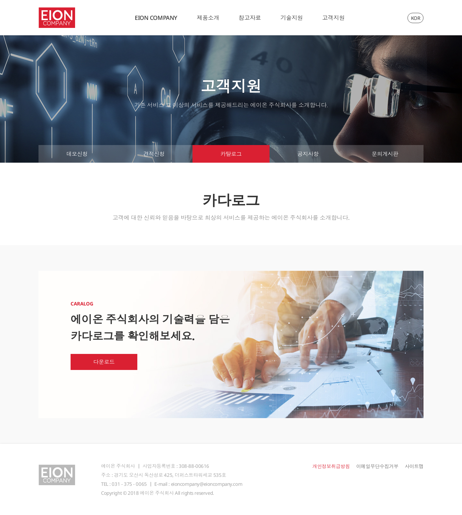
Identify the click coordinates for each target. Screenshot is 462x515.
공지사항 (308, 154)
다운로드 (104, 361)
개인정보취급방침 (331, 466)
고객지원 (333, 17)
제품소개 (208, 17)
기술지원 (291, 17)
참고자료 (249, 17)
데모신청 (77, 154)
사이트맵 (414, 466)
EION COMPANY (156, 17)
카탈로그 (231, 154)
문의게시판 (385, 154)
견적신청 (154, 154)
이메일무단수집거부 (377, 466)
